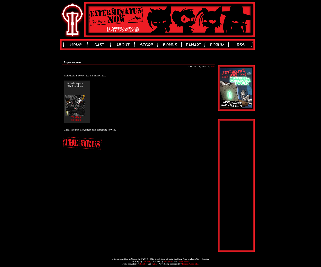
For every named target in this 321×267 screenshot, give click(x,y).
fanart (194, 44)
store (147, 44)
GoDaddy (147, 261)
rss (241, 44)
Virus (212, 66)
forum (218, 44)
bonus (171, 44)
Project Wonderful (190, 263)
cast (100, 44)
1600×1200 (75, 117)
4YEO (154, 263)
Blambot (143, 263)
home (76, 44)
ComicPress (183, 261)
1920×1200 (75, 120)
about (124, 44)
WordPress (168, 261)
